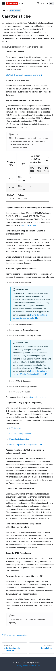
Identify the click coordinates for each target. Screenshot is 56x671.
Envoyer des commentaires (14, 635)
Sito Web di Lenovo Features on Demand (24, 75)
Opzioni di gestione (38, 397)
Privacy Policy (22, 666)
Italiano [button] (41, 3)
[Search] (51, 3)
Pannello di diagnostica (19, 439)
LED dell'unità (15, 428)
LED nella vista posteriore (20, 434)
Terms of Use (34, 666)
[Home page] (4, 10)
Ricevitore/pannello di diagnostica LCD (25, 445)
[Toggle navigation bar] (3, 3)
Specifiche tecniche (28, 225)
